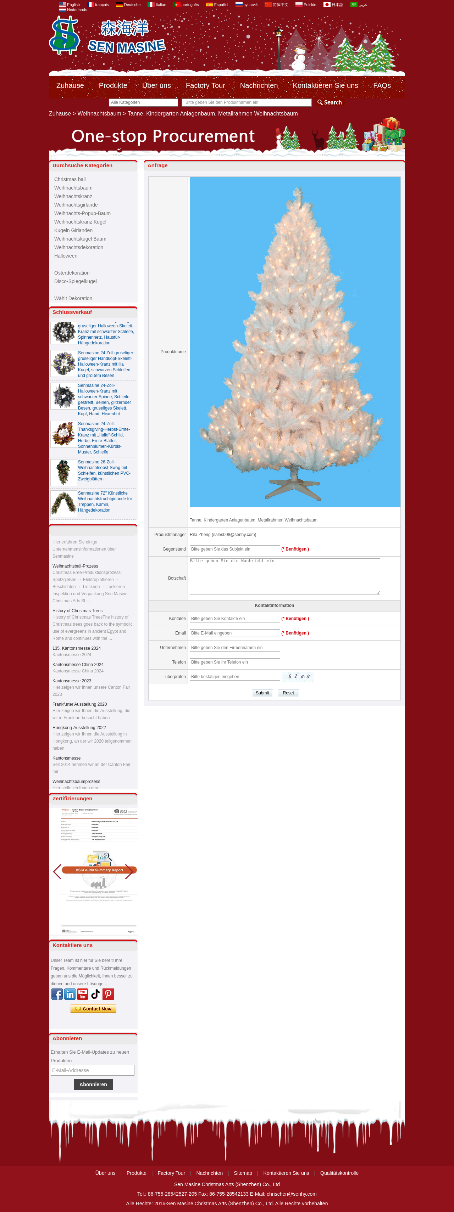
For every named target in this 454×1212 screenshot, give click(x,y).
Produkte (113, 85)
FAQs (382, 85)
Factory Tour (205, 85)
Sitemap (243, 1173)
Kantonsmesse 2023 (71, 682)
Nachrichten (259, 85)
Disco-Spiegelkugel (75, 281)
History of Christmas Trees (77, 612)
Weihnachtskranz (73, 196)
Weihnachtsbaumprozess (76, 782)
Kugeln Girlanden (73, 230)
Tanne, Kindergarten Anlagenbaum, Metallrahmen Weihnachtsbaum (253, 520)
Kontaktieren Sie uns (326, 85)
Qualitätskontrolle (339, 1173)
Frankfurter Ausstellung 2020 (79, 705)
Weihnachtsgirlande (76, 205)
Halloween (65, 256)
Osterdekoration (72, 273)
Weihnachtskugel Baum (80, 239)
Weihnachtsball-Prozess (75, 567)
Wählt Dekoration (73, 298)
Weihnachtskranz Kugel (80, 222)
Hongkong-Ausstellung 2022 (79, 729)
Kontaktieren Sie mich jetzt (93, 1009)
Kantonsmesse (66, 759)
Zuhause (70, 85)
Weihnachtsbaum (99, 114)
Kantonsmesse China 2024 (78, 666)
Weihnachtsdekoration (78, 247)
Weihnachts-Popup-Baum (82, 213)
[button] (129, 872)
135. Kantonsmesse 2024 (76, 649)
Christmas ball (70, 179)
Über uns (156, 85)
